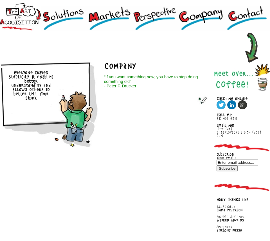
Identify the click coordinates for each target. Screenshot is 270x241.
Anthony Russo (229, 230)
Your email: (226, 158)
